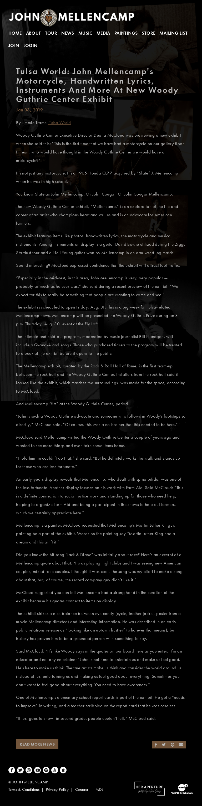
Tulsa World (59, 122)
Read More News (37, 744)
